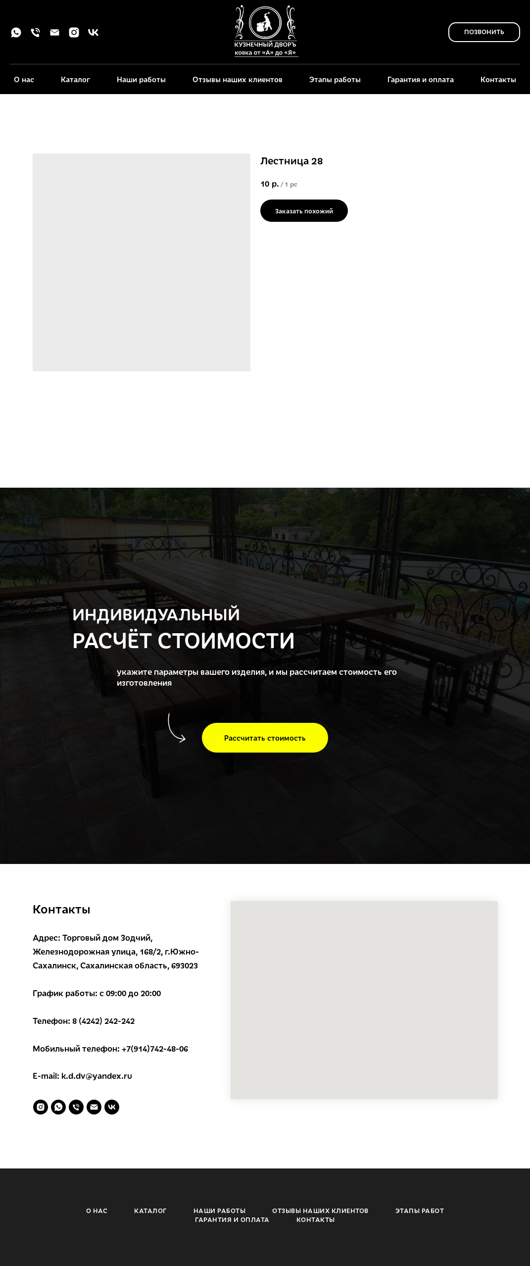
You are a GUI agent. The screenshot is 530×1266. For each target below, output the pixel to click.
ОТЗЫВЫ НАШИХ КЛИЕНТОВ (320, 1211)
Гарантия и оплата (420, 79)
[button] (265, 738)
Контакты (498, 79)
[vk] (93, 36)
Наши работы (141, 79)
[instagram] (74, 36)
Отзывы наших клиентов (238, 79)
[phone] (35, 36)
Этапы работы (335, 79)
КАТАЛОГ (150, 1211)
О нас (24, 79)
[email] (54, 36)
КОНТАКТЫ (315, 1219)
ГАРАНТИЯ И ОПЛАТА (232, 1219)
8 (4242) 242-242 (103, 1020)
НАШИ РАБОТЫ (219, 1211)
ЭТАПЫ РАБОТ (419, 1211)
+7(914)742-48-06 (155, 1048)
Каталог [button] (75, 79)
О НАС (97, 1211)
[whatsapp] (16, 36)
